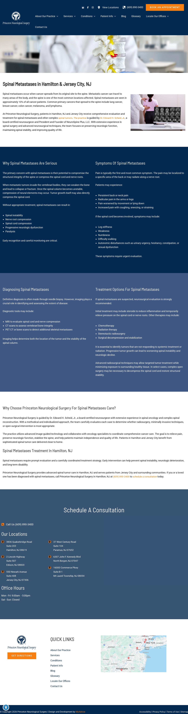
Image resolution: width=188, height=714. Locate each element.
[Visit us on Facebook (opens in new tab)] (88, 7)
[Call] (133, 7)
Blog (49, 661)
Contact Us (53, 677)
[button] (165, 7)
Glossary (51, 666)
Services (51, 646)
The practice (81, 107)
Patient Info (53, 656)
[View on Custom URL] (141, 655)
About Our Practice (57, 641)
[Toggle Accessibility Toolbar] (6, 708)
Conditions (53, 651)
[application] (73, 16)
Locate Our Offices (57, 671)
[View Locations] (108, 7)
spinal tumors (65, 107)
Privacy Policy (157, 707)
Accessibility (143, 707)
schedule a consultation (145, 466)
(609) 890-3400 (121, 466)
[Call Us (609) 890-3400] (17, 514)
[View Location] (3, 531)
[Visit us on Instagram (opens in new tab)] (93, 7)
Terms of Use (172, 707)
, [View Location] (16, 551)
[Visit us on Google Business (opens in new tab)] (83, 7)
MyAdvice (80, 707)
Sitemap (184, 707)
